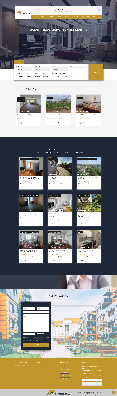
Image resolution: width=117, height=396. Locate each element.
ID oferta (72, 73)
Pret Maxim (44, 73)
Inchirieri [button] (59, 16)
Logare (100, 4)
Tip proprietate (37, 66)
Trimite (36, 345)
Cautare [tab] (19, 62)
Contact (94, 16)
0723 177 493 (40, 9)
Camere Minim (18, 73)
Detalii (21, 123)
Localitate (54, 66)
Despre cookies (64, 372)
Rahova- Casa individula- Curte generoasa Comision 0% (57, 178)
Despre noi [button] (43, 16)
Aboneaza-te (92, 383)
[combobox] (78, 69)
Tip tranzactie (19, 66)
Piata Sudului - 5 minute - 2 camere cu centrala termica (88, 251)
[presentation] (101, 112)
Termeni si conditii (65, 369)
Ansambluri (67, 16)
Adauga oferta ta (64, 378)
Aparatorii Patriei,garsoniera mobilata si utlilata (87, 115)
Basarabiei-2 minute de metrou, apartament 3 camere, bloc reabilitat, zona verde (88, 215)
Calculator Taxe (85, 16)
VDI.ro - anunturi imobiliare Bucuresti (96, 394)
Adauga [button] (76, 16)
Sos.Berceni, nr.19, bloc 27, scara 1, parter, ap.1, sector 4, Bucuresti (92, 365)
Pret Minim (36, 73)
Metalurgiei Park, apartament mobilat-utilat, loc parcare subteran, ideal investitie (59, 215)
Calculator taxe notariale (66, 375)
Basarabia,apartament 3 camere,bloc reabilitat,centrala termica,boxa (27, 115)
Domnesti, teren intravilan (54, 114)
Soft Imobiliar (88, 394)
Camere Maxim (27, 73)
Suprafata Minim (55, 73)
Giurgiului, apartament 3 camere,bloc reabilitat (59, 251)
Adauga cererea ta (65, 381)
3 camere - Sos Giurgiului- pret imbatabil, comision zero (89, 178)
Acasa (35, 16)
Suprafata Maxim (63, 73)
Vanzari (52, 16)
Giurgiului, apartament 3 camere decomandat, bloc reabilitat (28, 251)
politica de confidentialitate (34, 338)
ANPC (62, 366)
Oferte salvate (92, 4)
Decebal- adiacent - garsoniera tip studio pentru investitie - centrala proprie (31, 178)
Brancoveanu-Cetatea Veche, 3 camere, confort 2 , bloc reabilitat (30, 214)
